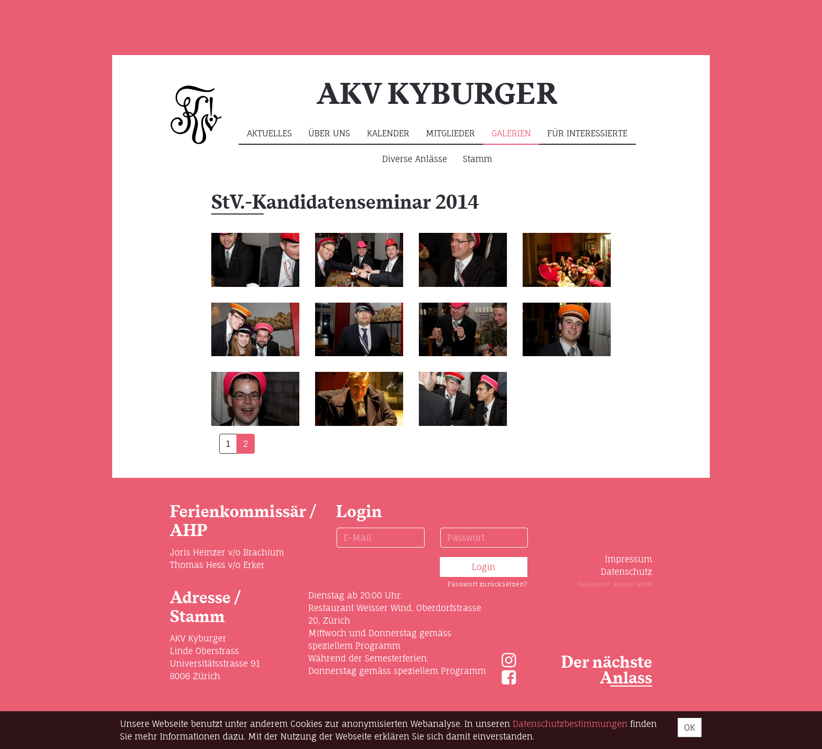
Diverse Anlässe (414, 159)
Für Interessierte (587, 133)
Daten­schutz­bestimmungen (570, 724)
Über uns (329, 133)
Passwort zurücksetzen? (487, 584)
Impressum (628, 559)
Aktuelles (269, 133)
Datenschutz (626, 571)
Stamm (477, 159)
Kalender (388, 133)
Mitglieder (450, 133)
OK (689, 727)
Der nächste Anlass (606, 670)
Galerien (511, 133)
